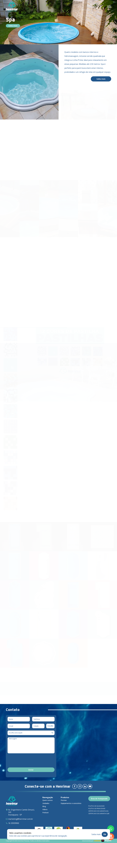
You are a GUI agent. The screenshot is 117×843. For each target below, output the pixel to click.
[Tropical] (102, 625)
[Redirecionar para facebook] (74, 786)
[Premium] (102, 596)
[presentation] (25, 760)
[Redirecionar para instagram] (79, 786)
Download (17, 691)
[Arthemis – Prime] (73, 537)
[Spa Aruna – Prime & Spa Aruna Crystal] (102, 537)
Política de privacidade (96, 808)
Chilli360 (97, 841)
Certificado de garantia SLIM (98, 814)
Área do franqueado (99, 799)
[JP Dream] (44, 566)
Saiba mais (12, 26)
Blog (44, 806)
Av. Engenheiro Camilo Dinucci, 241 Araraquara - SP (21, 812)
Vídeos (44, 809)
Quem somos (47, 800)
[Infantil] (73, 654)
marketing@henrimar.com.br (20, 819)
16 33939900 (13, 823)
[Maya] (73, 596)
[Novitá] (73, 566)
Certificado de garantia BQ (98, 811)
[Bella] (44, 596)
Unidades (45, 803)
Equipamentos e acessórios (71, 803)
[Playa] (44, 625)
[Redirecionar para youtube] (90, 786)
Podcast (45, 812)
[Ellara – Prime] (14, 537)
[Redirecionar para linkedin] (85, 786)
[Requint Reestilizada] (14, 566)
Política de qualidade (96, 806)
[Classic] (14, 596)
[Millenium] (14, 654)
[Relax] (14, 625)
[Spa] (44, 654)
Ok (104, 834)
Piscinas (64, 800)
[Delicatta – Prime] (44, 537)
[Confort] (102, 566)
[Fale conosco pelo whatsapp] (110, 828)
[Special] (73, 625)
